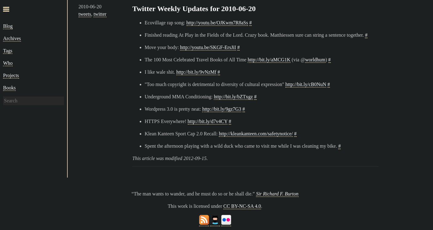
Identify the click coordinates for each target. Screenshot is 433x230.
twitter (100, 14)
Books (9, 87)
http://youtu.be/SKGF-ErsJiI (208, 47)
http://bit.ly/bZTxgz (233, 96)
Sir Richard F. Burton (277, 193)
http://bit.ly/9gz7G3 (221, 109)
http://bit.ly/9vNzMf (196, 72)
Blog (8, 26)
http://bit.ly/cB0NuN (305, 84)
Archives (12, 38)
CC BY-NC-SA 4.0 (242, 206)
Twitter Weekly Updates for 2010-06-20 (194, 9)
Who (8, 63)
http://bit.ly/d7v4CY (208, 121)
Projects (11, 75)
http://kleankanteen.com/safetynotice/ (256, 133)
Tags (7, 50)
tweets (84, 14)
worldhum (315, 59)
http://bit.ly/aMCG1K (269, 59)
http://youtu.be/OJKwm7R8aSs (217, 22)
